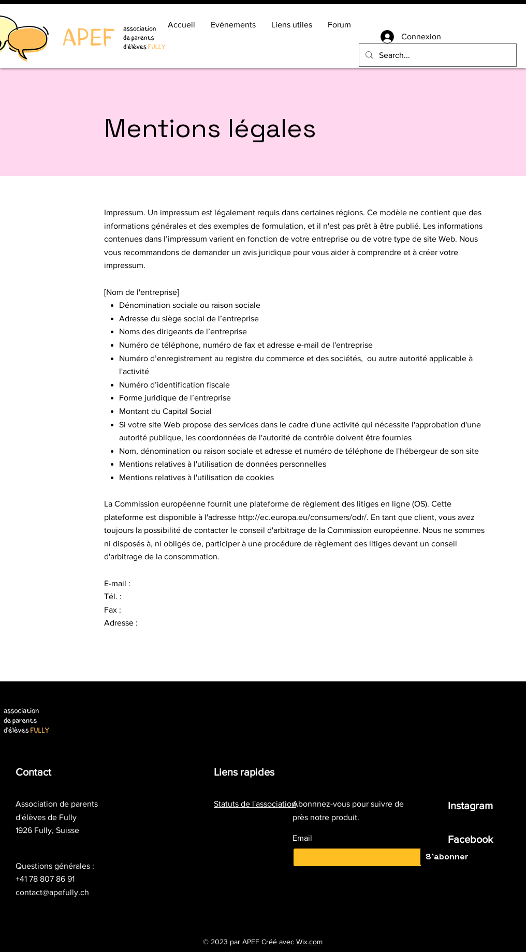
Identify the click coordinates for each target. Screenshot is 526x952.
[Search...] (436, 55)
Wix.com (309, 942)
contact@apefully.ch (52, 892)
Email (302, 838)
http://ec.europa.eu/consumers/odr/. (303, 517)
